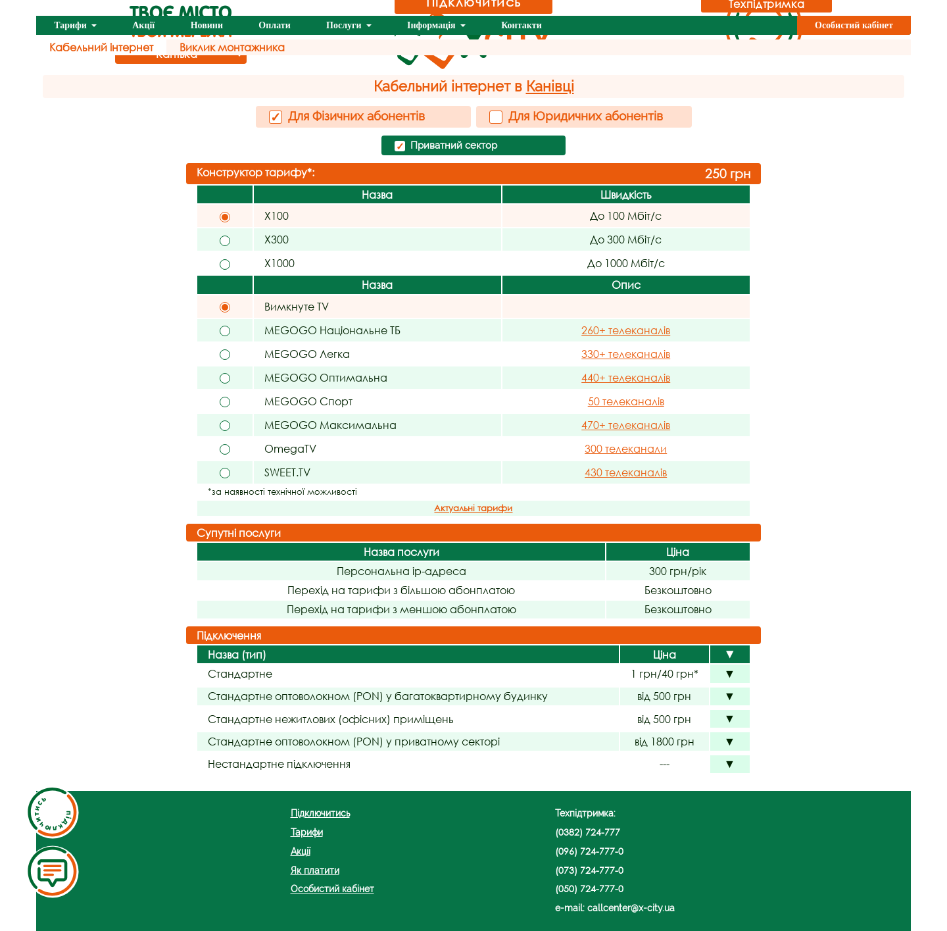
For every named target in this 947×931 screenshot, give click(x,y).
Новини (207, 25)
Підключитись (320, 812)
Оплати (274, 25)
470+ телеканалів (625, 425)
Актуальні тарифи (473, 508)
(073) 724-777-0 (589, 870)
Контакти (521, 25)
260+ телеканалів (625, 330)
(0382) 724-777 (587, 832)
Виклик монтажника (232, 47)
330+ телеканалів (625, 354)
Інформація (432, 25)
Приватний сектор (446, 146)
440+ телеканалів (625, 377)
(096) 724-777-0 (589, 851)
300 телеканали (626, 448)
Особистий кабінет (854, 25)
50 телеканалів (626, 401)
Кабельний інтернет (101, 47)
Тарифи (71, 25)
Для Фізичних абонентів (347, 116)
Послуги (345, 25)
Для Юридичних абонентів (576, 116)
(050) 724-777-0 (589, 888)
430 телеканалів (626, 472)
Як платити (315, 870)
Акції (143, 25)
